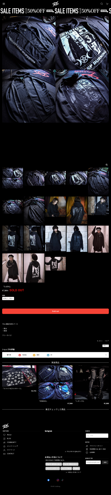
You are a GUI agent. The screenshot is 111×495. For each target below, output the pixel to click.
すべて (9, 355)
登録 (105, 462)
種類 (3, 295)
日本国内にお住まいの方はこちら (55, 317)
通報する (105, 345)
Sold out (55, 311)
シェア (107, 341)
